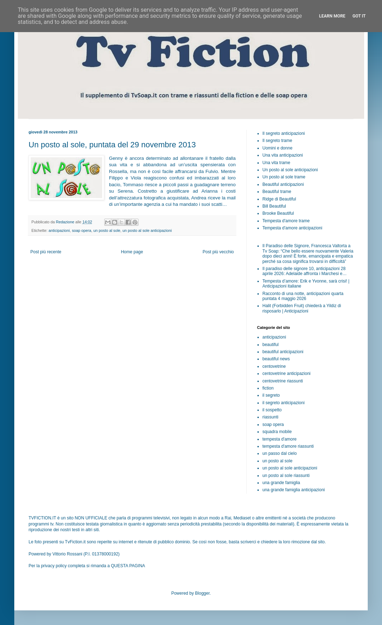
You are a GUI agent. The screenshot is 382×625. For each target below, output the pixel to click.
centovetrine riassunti (282, 380)
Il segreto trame (277, 140)
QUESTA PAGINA (128, 565)
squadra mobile (277, 431)
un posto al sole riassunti (286, 475)
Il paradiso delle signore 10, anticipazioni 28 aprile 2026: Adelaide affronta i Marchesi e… (304, 271)
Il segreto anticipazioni (283, 133)
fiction (267, 388)
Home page (132, 251)
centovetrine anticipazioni (286, 373)
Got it (359, 16)
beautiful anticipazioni (282, 351)
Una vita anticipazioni (282, 155)
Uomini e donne (277, 148)
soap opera (81, 230)
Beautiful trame (276, 191)
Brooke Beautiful (278, 213)
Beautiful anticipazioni (283, 184)
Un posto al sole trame (283, 176)
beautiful (270, 344)
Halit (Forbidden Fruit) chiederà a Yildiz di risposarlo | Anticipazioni (301, 308)
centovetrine (274, 366)
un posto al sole (106, 230)
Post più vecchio (218, 251)
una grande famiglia (281, 482)
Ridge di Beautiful (279, 199)
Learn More (332, 16)
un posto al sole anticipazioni (147, 230)
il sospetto (272, 409)
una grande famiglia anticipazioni (293, 489)
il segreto (271, 395)
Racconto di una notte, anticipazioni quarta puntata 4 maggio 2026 (302, 296)
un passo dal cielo (279, 453)
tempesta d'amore (279, 439)
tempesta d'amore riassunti (288, 446)
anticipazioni (59, 230)
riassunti (270, 417)
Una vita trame (276, 162)
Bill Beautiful (274, 206)
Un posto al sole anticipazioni (290, 169)
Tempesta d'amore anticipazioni (292, 227)
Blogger (202, 593)
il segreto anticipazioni (283, 402)
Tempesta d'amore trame (286, 220)
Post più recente (45, 251)
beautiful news (276, 358)
